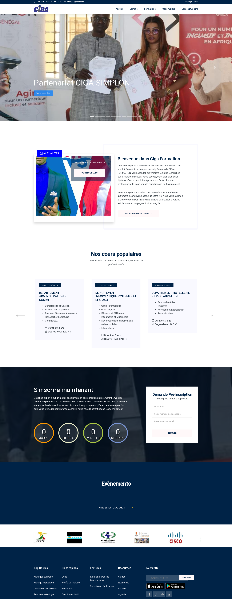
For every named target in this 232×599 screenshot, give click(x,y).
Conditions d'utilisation (102, 586)
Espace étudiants (190, 9)
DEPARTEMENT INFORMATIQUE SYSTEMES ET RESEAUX (116, 296)
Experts (122, 588)
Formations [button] (150, 9)
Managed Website (43, 576)
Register (194, 2)
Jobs (64, 576)
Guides (121, 576)
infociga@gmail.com (75, 2)
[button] (17, 67)
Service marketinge (44, 594)
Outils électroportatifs (45, 588)
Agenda (122, 594)
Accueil (119, 9)
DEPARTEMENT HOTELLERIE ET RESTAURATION (171, 294)
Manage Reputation (44, 582)
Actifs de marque (71, 582)
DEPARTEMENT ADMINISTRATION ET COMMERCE (53, 296)
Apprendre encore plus (138, 213)
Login (187, 2)
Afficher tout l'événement (116, 508)
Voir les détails (89, 173)
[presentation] (20, 315)
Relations (67, 588)
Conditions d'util (70, 594)
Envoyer (172, 433)
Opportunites (168, 9)
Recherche (123, 582)
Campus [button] (134, 9)
